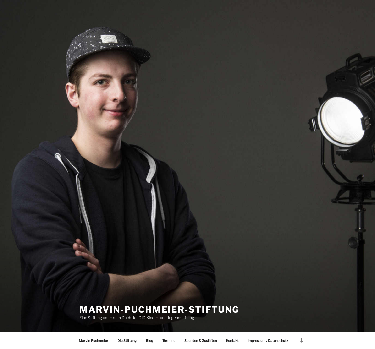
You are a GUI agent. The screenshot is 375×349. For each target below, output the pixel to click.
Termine (168, 340)
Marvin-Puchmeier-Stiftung (159, 309)
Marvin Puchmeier (93, 340)
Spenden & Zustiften (200, 340)
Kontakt (232, 340)
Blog (149, 340)
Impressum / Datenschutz (268, 340)
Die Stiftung (127, 340)
